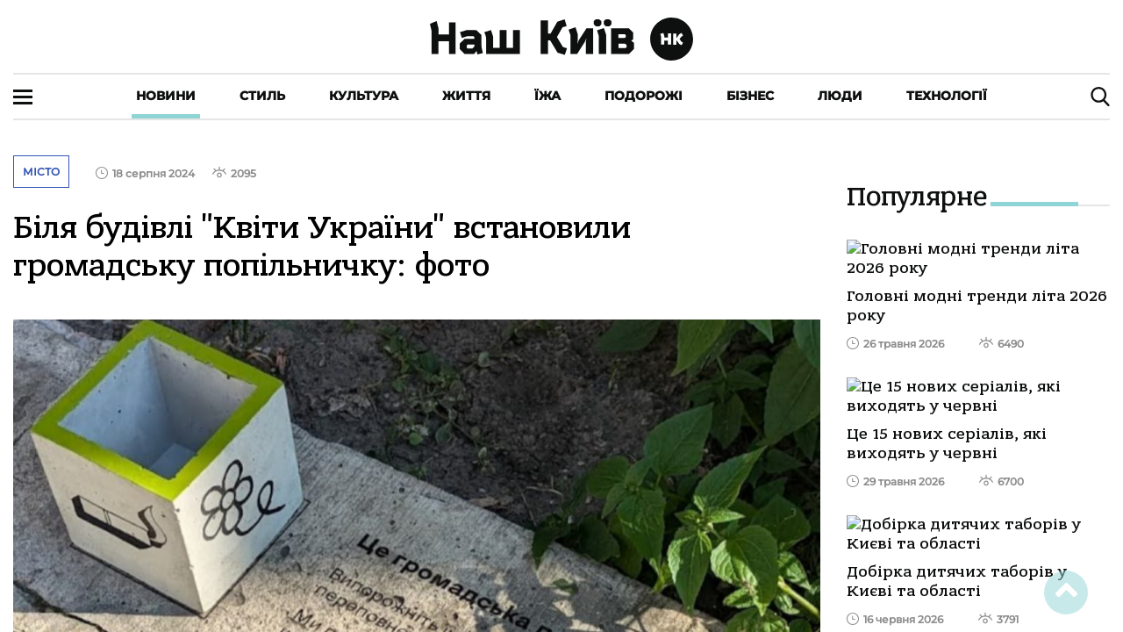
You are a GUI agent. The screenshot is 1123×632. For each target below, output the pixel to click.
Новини (166, 96)
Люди (840, 96)
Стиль (262, 96)
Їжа (547, 96)
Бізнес (750, 96)
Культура (363, 96)
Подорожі (643, 96)
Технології (946, 96)
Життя (466, 96)
